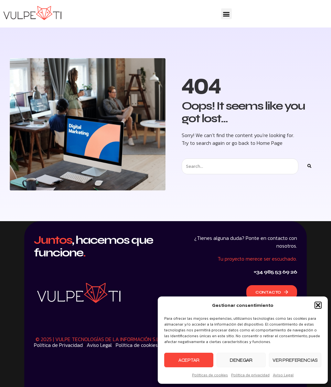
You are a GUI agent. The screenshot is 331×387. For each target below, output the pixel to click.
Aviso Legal (283, 375)
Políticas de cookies (210, 375)
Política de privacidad (250, 375)
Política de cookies (137, 345)
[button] (318, 305)
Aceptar (188, 360)
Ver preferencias (295, 360)
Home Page (270, 143)
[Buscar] (309, 166)
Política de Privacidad (58, 345)
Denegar (241, 360)
